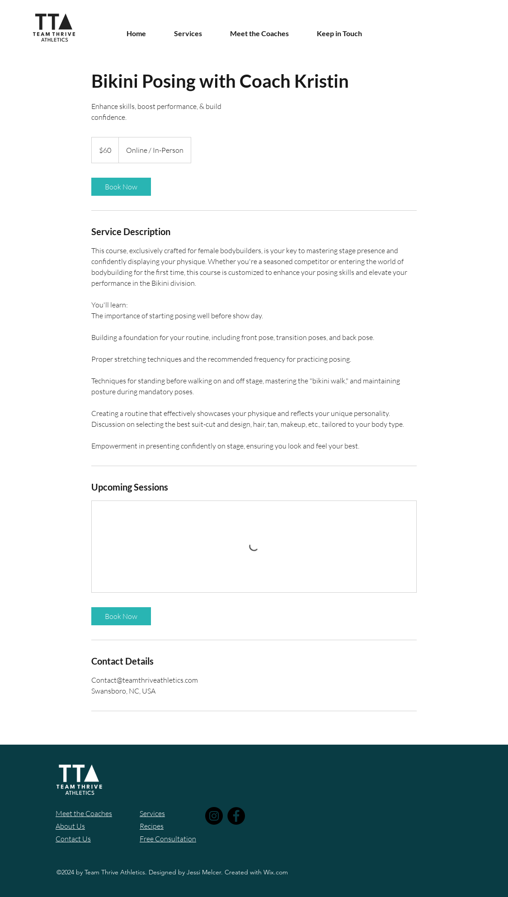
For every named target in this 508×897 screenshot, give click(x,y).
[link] (121, 187)
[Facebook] (236, 816)
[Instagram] (214, 816)
